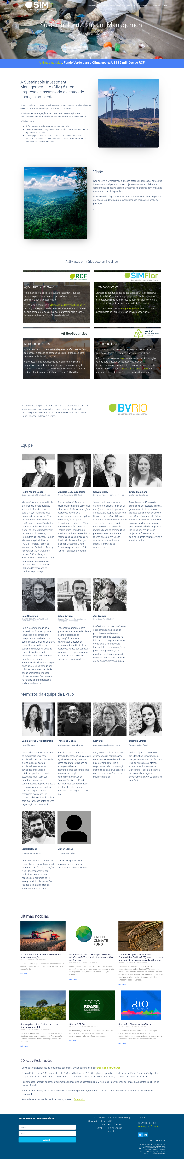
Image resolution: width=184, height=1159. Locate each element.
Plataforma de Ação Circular (135, 368)
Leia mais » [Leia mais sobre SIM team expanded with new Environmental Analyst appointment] (24, 1046)
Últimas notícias (50, 62)
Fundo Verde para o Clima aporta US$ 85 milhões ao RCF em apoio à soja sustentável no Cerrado (91, 957)
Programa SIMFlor (130, 308)
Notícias (131, 5)
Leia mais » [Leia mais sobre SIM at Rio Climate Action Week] (122, 1043)
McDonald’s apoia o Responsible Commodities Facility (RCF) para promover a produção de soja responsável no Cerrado (140, 957)
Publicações (144, 5)
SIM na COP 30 (77, 1024)
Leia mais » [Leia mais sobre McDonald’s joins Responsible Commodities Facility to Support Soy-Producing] (122, 984)
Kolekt (123, 358)
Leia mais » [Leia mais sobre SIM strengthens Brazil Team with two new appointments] (24, 974)
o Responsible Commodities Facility (105, 5)
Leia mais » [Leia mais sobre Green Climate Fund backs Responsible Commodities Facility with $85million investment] (73, 979)
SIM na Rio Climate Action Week (134, 1024)
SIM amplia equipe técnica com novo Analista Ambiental (39, 1025)
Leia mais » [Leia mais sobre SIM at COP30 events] (73, 1041)
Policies (156, 5)
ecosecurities (40, 365)
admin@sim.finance (148, 1126)
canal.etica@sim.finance (107, 1067)
